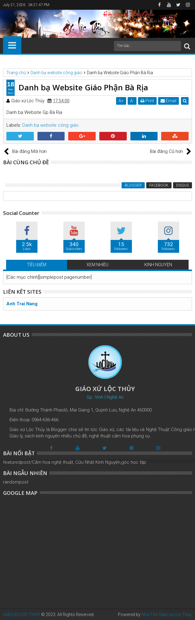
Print (147, 100)
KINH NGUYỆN (158, 264)
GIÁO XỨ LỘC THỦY (21, 614)
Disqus (182, 185)
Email (168, 100)
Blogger (133, 185)
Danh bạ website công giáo (50, 125)
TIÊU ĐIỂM (36, 264)
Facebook (158, 185)
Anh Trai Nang (21, 303)
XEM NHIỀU (97, 264)
